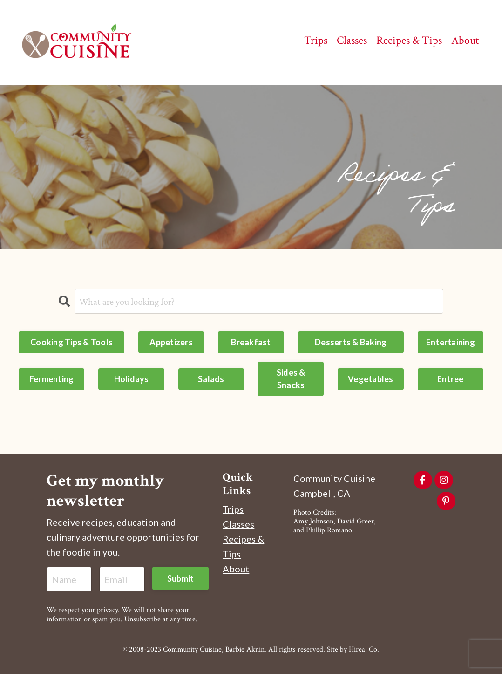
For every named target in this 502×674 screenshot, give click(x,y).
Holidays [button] (131, 379)
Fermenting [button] (51, 379)
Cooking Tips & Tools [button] (71, 342)
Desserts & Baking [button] (351, 342)
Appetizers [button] (171, 342)
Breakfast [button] (251, 342)
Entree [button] (450, 379)
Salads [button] (211, 379)
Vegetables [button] (370, 379)
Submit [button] (180, 578)
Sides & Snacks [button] (291, 378)
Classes (238, 524)
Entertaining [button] (450, 342)
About (236, 568)
